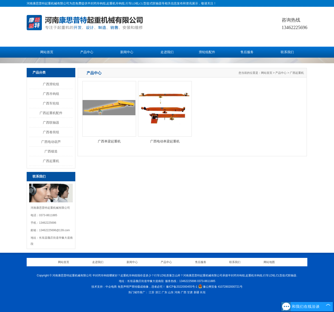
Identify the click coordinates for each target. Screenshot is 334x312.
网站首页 (46, 52)
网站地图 (269, 262)
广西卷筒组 (51, 132)
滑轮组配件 (207, 52)
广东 (164, 292)
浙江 (158, 292)
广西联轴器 (51, 122)
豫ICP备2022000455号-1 (181, 286)
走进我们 (167, 52)
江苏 (151, 292)
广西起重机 (51, 161)
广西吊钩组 (51, 94)
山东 (171, 292)
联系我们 (287, 52)
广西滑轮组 (51, 84)
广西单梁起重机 (109, 141)
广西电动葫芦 (51, 142)
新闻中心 (126, 52)
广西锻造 (51, 151)
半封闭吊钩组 (96, 3)
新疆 (196, 292)
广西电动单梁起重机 (165, 141)
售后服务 (247, 52)
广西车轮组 (51, 103)
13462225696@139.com (54, 230)
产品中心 (86, 52)
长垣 (203, 292)
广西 (183, 292)
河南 (177, 292)
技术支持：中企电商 (104, 286)
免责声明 (123, 286)
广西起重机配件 (51, 113)
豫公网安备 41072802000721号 (220, 286)
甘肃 (190, 292)
